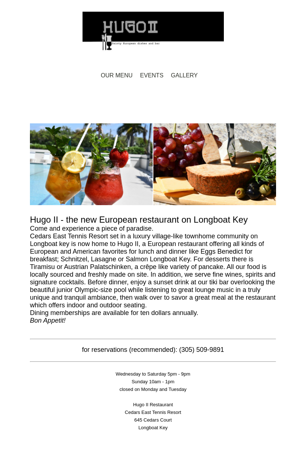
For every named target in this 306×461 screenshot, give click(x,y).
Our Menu (117, 75)
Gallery (184, 75)
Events (152, 75)
